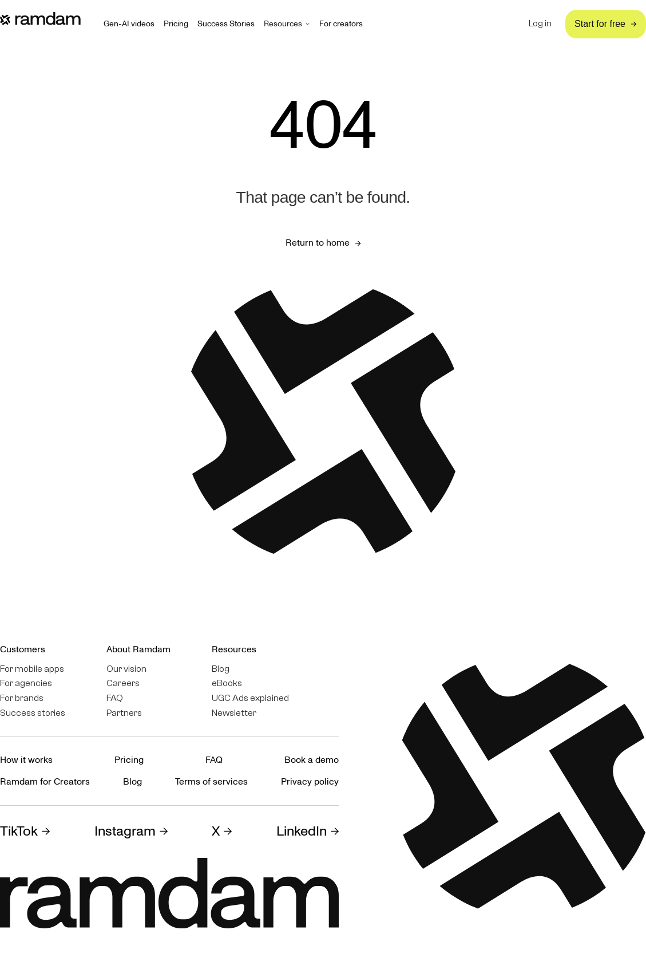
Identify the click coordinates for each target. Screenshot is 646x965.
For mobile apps (32, 669)
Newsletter (234, 713)
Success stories (32, 713)
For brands (21, 698)
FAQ (114, 698)
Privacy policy (310, 781)
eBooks (227, 683)
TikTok (19, 831)
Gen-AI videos (129, 24)
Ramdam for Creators (45, 781)
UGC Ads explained (250, 698)
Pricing (176, 24)
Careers (123, 683)
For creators (341, 24)
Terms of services (211, 781)
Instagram (125, 831)
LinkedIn (301, 831)
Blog (220, 669)
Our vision (126, 669)
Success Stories (226, 24)
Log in (540, 24)
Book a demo (311, 760)
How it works (26, 760)
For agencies (26, 683)
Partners (124, 713)
